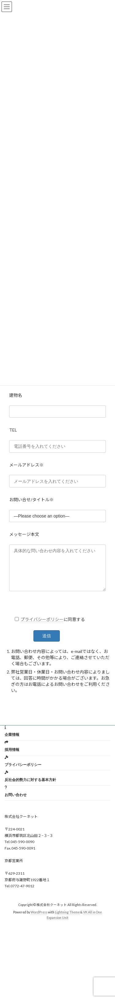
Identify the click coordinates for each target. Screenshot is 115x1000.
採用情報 (12, 757)
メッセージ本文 (24, 534)
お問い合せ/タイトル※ (31, 499)
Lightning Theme (67, 919)
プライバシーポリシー (42, 626)
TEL (13, 429)
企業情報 (12, 742)
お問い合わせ (16, 802)
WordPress (39, 919)
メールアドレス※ (26, 464)
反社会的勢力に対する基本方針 (30, 787)
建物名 (15, 395)
